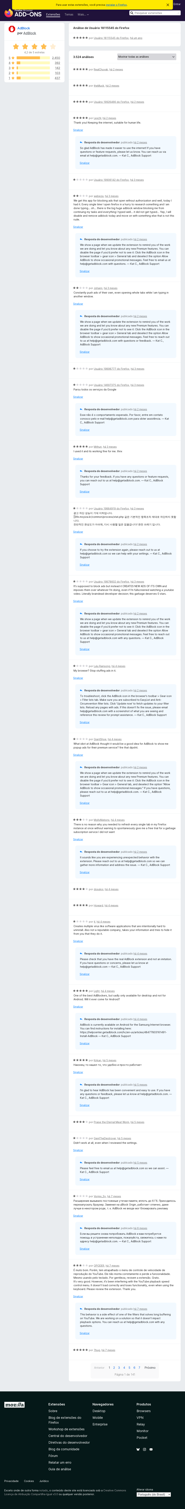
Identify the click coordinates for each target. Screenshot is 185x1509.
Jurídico (44, 1481)
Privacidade (11, 1481)
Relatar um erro (59, 1462)
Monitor (143, 1431)
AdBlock (23, 28)
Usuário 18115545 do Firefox (111, 37)
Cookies (29, 1481)
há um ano (136, 37)
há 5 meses (109, 1060)
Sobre (52, 1411)
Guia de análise (59, 1469)
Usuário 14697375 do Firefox (111, 384)
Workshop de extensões (66, 1429)
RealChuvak (101, 69)
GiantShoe (100, 739)
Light (97, 990)
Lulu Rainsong (102, 666)
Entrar (177, 4)
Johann (98, 288)
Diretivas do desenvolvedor (69, 1442)
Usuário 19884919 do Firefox (111, 508)
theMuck (99, 85)
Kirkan (97, 1060)
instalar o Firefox (116, 4)
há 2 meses (116, 69)
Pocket (142, 1437)
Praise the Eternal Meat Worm (111, 1122)
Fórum (53, 1456)
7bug (97, 1350)
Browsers (144, 1411)
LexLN (97, 118)
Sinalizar (78, 129)
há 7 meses (114, 1196)
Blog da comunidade (63, 1449)
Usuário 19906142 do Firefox (111, 179)
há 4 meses (118, 666)
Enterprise (99, 1424)
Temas (68, 14)
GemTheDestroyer (105, 1138)
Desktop (98, 1411)
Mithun (98, 446)
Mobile (97, 1417)
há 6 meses (140, 1228)
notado (43, 1490)
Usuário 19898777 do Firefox (111, 368)
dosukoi (98, 889)
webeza (99, 196)
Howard (98, 905)
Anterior (99, 1367)
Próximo (150, 1367)
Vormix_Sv (100, 1196)
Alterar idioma (145, 1489)
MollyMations (101, 819)
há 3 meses (137, 179)
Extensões (53, 14)
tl (94, 921)
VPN (140, 1417)
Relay (141, 1424)
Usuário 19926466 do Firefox (111, 101)
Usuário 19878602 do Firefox (111, 581)
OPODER (99, 1265)
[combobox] (155, 12)
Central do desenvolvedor (67, 1436)
